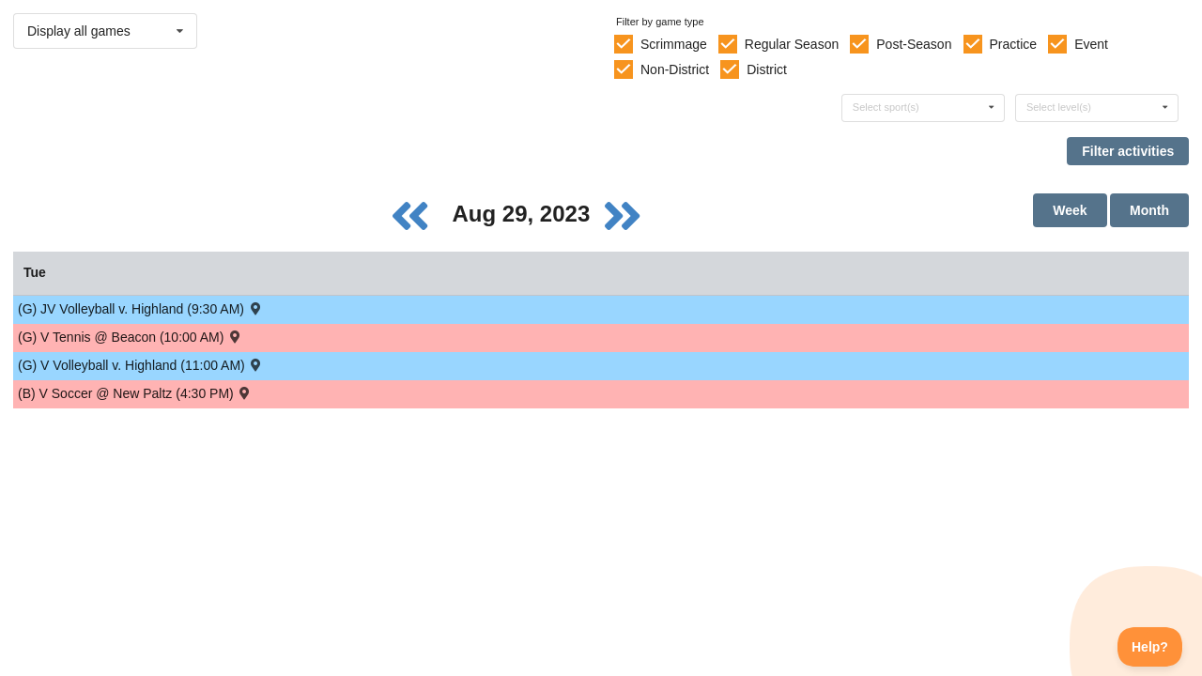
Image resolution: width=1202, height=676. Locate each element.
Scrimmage (673, 44)
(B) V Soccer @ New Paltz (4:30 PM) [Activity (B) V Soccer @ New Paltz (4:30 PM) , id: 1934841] (135, 393)
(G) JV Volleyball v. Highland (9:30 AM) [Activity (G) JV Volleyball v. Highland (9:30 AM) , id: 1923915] (140, 308)
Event (1091, 44)
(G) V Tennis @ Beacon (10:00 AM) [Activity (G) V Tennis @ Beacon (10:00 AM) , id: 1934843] (130, 337)
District (767, 69)
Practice (1014, 44)
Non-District (674, 69)
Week (1069, 210)
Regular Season (792, 44)
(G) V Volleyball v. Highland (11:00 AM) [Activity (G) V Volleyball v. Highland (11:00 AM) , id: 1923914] (141, 365)
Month (1149, 210)
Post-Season (913, 44)
